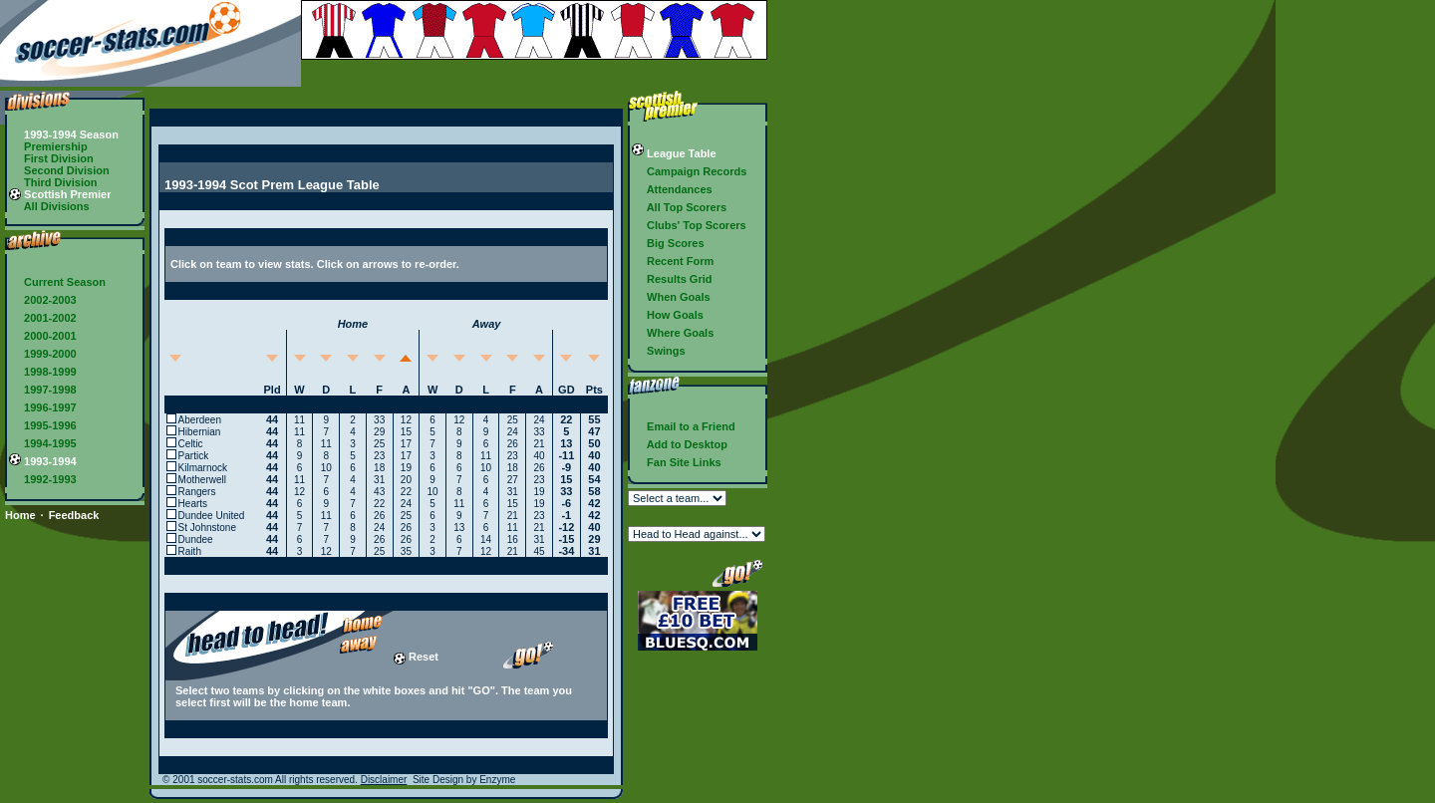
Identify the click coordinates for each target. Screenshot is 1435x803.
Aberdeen (199, 419)
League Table (674, 153)
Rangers (197, 491)
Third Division (53, 182)
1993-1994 (43, 461)
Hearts (192, 503)
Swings (659, 351)
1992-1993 (43, 479)
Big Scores (668, 243)
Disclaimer (384, 779)
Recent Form (673, 261)
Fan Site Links (676, 462)
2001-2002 (43, 318)
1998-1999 (43, 372)
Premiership (48, 146)
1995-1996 (43, 425)
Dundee (195, 539)
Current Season (57, 282)
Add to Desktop (679, 444)
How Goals (668, 315)
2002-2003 (43, 300)
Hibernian (199, 431)
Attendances (672, 189)
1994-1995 (43, 443)
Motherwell (202, 479)
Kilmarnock (202, 467)
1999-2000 (43, 354)
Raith (189, 551)
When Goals (671, 297)
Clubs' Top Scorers (689, 225)
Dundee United (211, 515)
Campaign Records (689, 171)
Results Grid (672, 279)
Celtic (190, 443)
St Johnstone (207, 527)
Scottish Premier (60, 194)
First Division (51, 158)
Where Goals (673, 333)
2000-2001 (43, 336)
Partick (193, 455)
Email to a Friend (683, 426)
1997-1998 (43, 390)
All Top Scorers (679, 207)
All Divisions (49, 206)
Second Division (59, 170)
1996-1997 (43, 407)
